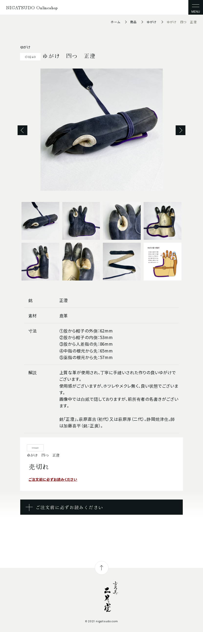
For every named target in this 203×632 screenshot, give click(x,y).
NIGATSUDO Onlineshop (32, 7)
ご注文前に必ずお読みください (53, 479)
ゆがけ (152, 22)
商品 (133, 22)
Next (180, 130)
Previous (22, 130)
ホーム (115, 22)
